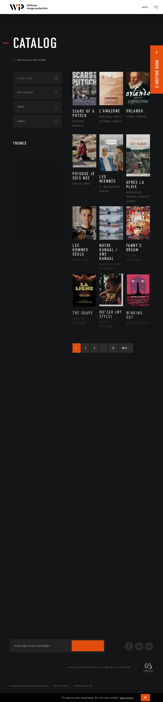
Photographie (31, 222)
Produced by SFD (83, 686)
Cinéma (26, 189)
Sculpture (28, 229)
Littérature (29, 196)
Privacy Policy (61, 686)
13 (113, 348)
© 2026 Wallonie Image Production (29, 686)
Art (19, 157)
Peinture (27, 216)
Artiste (26, 183)
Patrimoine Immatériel (37, 209)
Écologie (23, 262)
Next (125, 348)
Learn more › (127, 697)
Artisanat (28, 176)
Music (25, 202)
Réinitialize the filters (29, 60)
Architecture (30, 170)
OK (145, 697)
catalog (35, 43)
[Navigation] (146, 7)
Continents (24, 249)
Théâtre (26, 235)
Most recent (138, 54)
